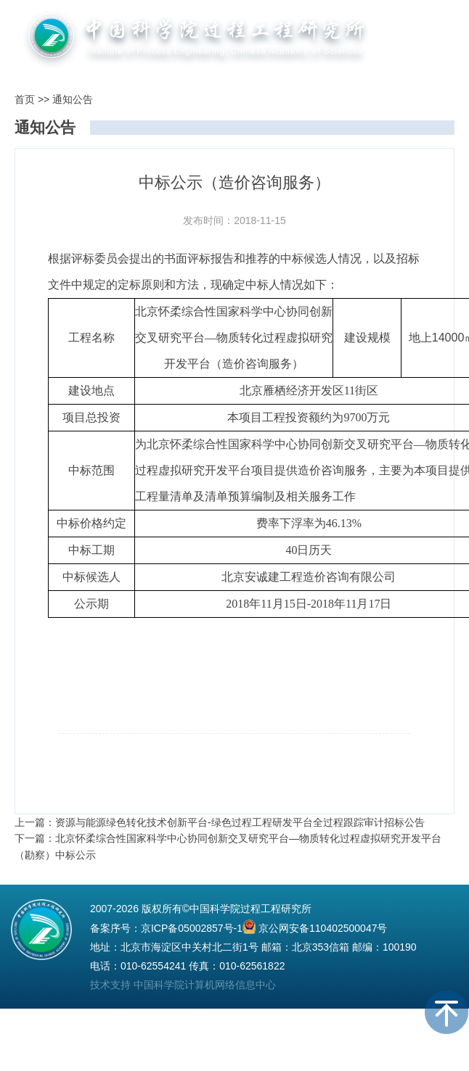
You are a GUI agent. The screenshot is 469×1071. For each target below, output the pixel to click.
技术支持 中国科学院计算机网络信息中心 (183, 985)
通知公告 (72, 99)
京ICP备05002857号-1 (191, 928)
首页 (25, 99)
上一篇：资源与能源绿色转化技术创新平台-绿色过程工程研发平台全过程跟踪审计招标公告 (220, 822)
